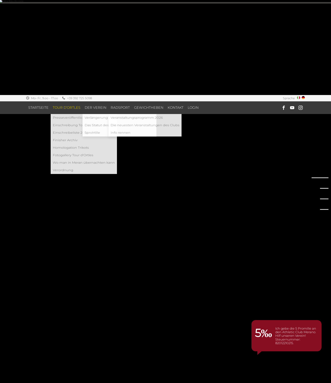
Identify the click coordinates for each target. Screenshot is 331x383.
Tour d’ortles (66, 13)
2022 (77, 308)
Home (31, 308)
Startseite (38, 13)
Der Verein (95, 13)
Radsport (120, 13)
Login (193, 13)
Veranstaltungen (55, 308)
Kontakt (175, 13)
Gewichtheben (148, 13)
